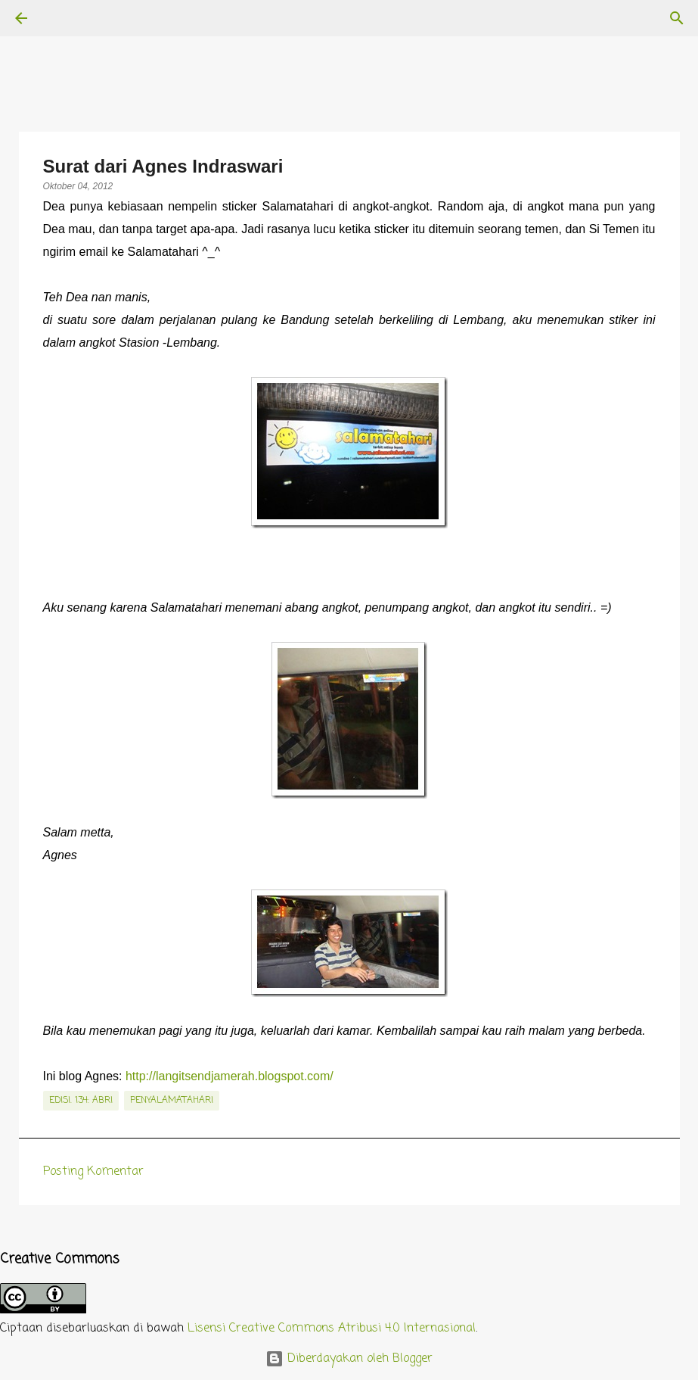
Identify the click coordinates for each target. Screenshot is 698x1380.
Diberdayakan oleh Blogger (349, 1359)
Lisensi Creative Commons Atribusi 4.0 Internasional (332, 1328)
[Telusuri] (63, 18)
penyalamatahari (171, 1100)
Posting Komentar (93, 1172)
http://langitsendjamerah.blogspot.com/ (229, 1076)
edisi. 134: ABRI (81, 1100)
